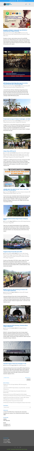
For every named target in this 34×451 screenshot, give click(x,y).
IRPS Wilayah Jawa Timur (21, 154)
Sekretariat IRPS (8, 253)
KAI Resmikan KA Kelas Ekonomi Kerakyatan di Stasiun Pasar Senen (17, 402)
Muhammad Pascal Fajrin (10, 32)
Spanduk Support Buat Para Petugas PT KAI (14, 363)
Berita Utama (8, 34)
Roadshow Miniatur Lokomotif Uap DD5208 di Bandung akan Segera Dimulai (15, 30)
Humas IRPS (7, 152)
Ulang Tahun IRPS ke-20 (9, 151)
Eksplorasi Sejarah (24, 192)
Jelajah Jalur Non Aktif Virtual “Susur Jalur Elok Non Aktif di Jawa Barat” (16, 190)
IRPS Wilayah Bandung (16, 34)
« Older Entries (6, 377)
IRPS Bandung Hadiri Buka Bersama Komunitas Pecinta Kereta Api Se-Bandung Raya (15, 83)
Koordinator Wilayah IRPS (16, 87)
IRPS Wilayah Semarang (24, 155)
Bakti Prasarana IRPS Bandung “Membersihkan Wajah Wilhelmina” (15, 326)
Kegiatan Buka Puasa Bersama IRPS (12, 251)
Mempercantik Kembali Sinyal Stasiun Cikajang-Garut (15, 219)
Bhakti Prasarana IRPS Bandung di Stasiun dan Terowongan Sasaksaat (15, 290)
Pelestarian (23, 122)
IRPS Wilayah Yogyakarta (8, 157)
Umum (6, 35)
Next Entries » (28, 377)
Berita (4, 34)
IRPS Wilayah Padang (14, 155)
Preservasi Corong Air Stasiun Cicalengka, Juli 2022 (16, 119)
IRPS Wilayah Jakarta (11, 154)
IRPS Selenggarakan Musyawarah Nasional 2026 (13, 400)
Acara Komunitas (24, 32)
